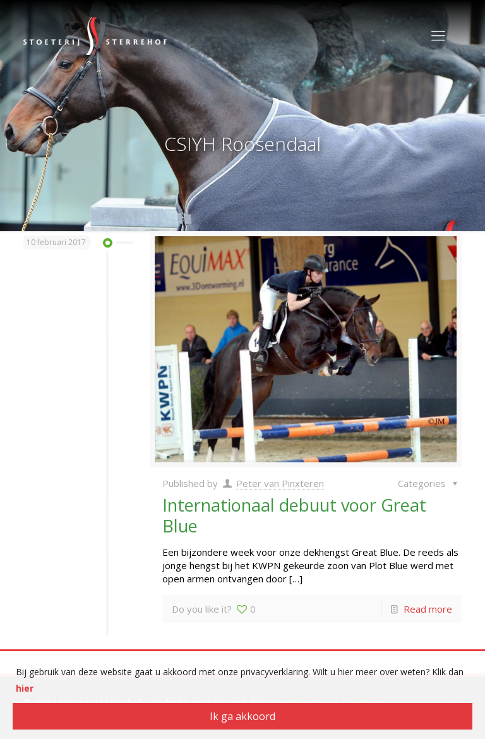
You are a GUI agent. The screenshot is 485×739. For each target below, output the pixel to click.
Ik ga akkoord (242, 716)
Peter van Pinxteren (280, 483)
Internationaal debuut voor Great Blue (294, 515)
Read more (428, 609)
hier (24, 688)
